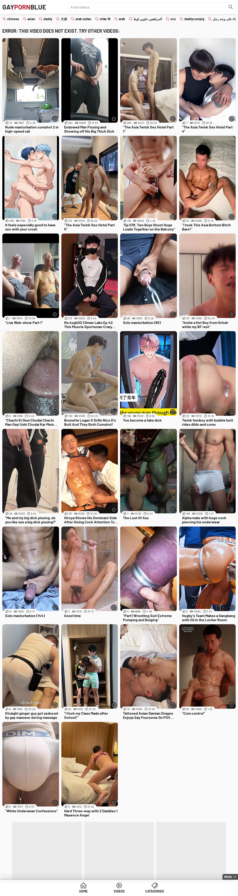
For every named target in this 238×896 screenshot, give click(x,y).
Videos (119, 891)
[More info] (55, 119)
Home (83, 891)
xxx (173, 19)
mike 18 (105, 19)
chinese (13, 19)
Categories (154, 891)
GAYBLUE (24, 7)
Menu (228, 877)
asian (31, 19)
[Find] (230, 7)
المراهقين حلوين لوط (147, 19)
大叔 (64, 19)
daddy (47, 19)
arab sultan (83, 19)
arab (122, 19)
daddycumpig (194, 19)
